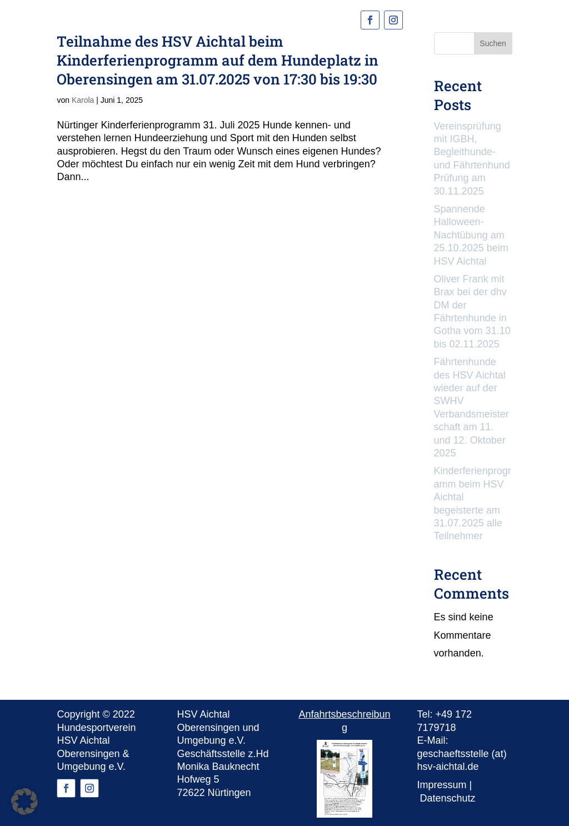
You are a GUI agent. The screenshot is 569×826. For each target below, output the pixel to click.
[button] (24, 801)
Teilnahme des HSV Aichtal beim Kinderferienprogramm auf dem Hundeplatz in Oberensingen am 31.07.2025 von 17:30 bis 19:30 (217, 60)
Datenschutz (448, 798)
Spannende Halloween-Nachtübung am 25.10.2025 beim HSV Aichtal (471, 235)
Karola (83, 100)
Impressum (442, 784)
